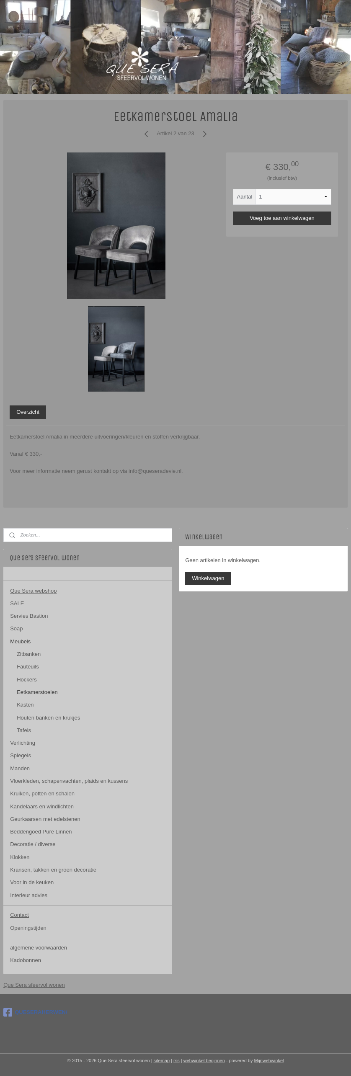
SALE (17, 603)
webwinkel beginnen (204, 1060)
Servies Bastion (29, 616)
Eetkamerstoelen (37, 692)
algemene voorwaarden (38, 947)
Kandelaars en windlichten (42, 806)
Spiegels (20, 755)
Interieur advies (28, 895)
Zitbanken (29, 654)
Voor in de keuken (32, 882)
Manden (20, 768)
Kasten (25, 705)
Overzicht (27, 412)
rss (176, 1060)
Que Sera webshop (33, 591)
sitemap (162, 1060)
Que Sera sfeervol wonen (34, 985)
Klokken (19, 857)
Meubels (20, 641)
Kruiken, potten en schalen (42, 793)
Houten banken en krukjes (48, 718)
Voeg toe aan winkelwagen (282, 218)
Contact (19, 915)
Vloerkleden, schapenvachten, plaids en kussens (69, 781)
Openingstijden (28, 928)
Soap (16, 628)
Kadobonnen (25, 960)
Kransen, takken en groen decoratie (53, 870)
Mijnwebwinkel (269, 1060)
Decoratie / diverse (32, 844)
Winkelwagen (208, 578)
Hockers (27, 679)
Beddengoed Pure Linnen (41, 831)
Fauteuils (28, 666)
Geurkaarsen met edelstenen (45, 819)
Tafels (24, 730)
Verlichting (22, 743)
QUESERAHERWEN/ (35, 1012)
